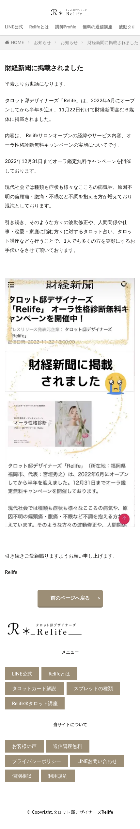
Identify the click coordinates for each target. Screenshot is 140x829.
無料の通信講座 (97, 26)
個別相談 (22, 776)
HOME (17, 42)
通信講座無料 (67, 746)
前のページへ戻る (70, 598)
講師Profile (65, 26)
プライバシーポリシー (36, 761)
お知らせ (42, 42)
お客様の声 (24, 746)
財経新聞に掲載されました (112, 42)
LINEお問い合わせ (97, 761)
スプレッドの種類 (93, 688)
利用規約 (58, 776)
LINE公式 (14, 26)
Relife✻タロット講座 (35, 703)
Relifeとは (39, 26)
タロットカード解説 (34, 688)
